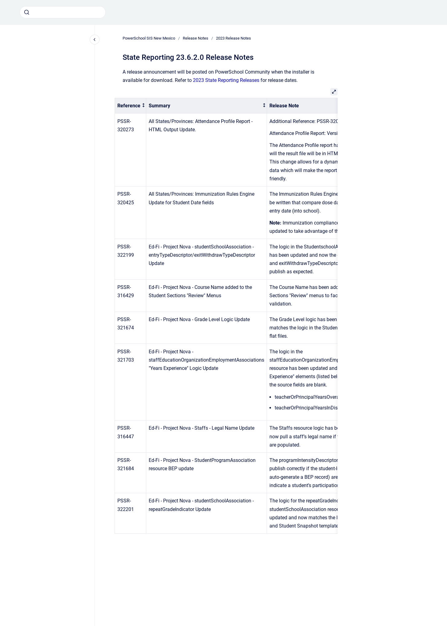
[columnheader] (130, 105)
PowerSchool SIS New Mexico (149, 38)
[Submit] (27, 12)
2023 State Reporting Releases (226, 80)
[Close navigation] (95, 39)
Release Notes (195, 38)
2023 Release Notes (233, 38)
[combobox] (62, 12)
